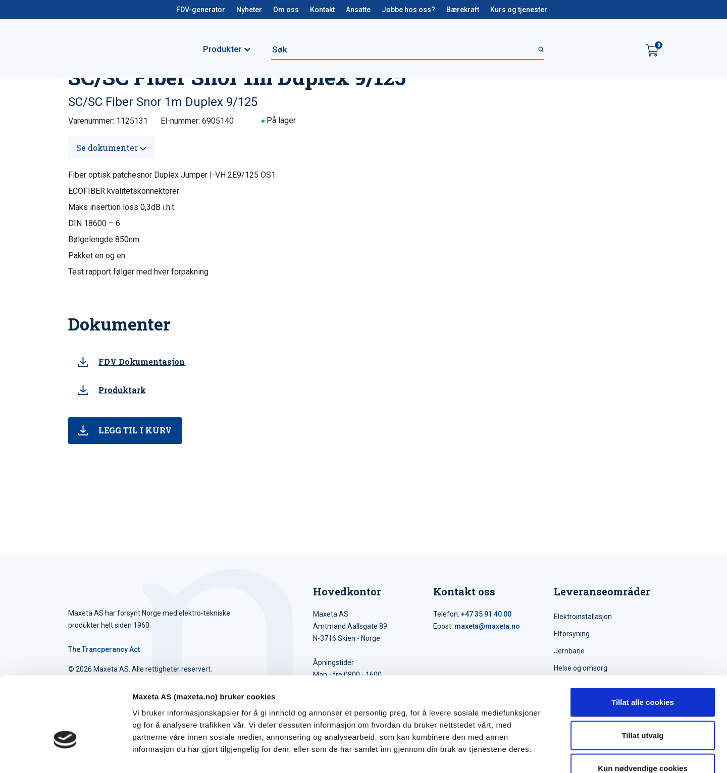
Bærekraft (462, 10)
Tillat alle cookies (642, 640)
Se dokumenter (111, 147)
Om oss (286, 10)
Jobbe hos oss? (408, 10)
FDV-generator (200, 10)
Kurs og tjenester (518, 10)
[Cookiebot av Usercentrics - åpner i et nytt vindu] (65, 753)
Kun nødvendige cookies (643, 706)
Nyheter (249, 10)
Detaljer (538, 753)
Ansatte (358, 10)
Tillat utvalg (642, 674)
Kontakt (322, 10)
